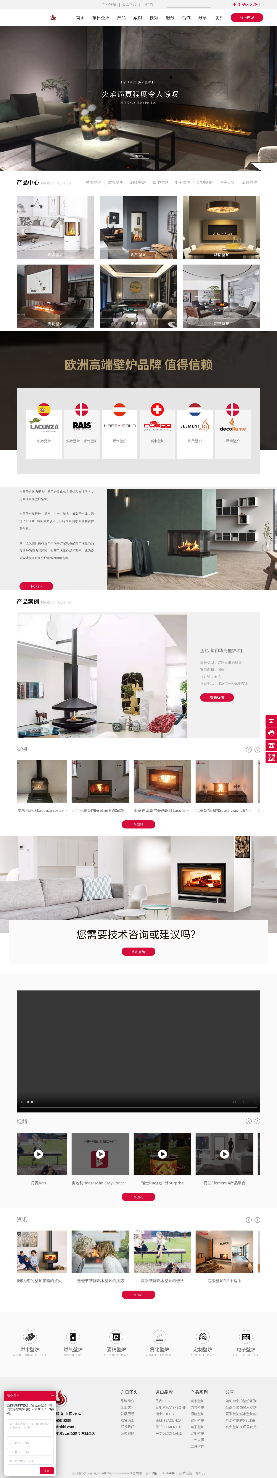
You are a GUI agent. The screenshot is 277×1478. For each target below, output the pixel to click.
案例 (137, 17)
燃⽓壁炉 (197, 1407)
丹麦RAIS (162, 1400)
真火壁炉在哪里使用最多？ (246, 1426)
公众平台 (129, 4)
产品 (121, 17)
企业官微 (109, 4)
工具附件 (197, 1446)
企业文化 (127, 1407)
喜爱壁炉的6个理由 (240, 1420)
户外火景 (197, 1439)
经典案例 (127, 1433)
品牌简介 (127, 1400)
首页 (80, 17)
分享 (202, 17)
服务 (170, 17)
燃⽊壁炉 (197, 1400)
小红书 (147, 4)
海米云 (200, 1473)
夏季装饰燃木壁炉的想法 (244, 1413)
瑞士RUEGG (164, 1413)
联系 (218, 17)
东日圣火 (101, 17)
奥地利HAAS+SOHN (171, 1407)
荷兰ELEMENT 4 (168, 1426)
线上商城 (247, 17)
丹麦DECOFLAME (168, 1433)
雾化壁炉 (197, 1420)
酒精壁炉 (197, 1413)
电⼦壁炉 (197, 1426)
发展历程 (127, 1413)
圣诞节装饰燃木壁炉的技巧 (246, 1407)
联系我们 (127, 1426)
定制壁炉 (197, 1433)
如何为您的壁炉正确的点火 (246, 1400)
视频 (154, 17)
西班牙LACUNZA (168, 1420)
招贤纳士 (127, 1420)
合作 (186, 17)
